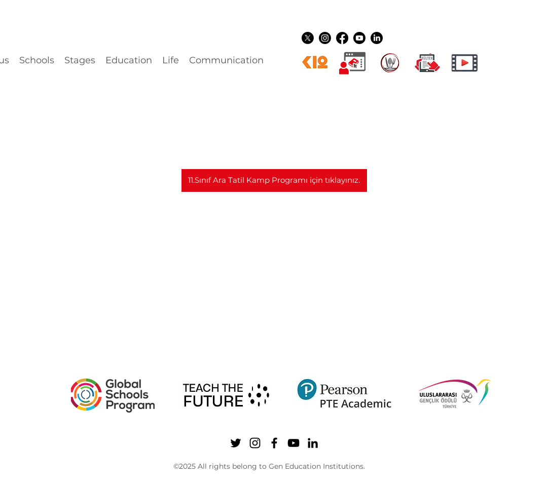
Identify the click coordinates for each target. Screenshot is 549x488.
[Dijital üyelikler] (352, 63)
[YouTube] (359, 38)
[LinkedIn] (377, 38)
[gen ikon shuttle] (427, 63)
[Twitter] (308, 38)
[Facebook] (342, 38)
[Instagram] (325, 38)
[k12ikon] (315, 63)
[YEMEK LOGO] (390, 63)
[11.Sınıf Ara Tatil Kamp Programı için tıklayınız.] (274, 180)
